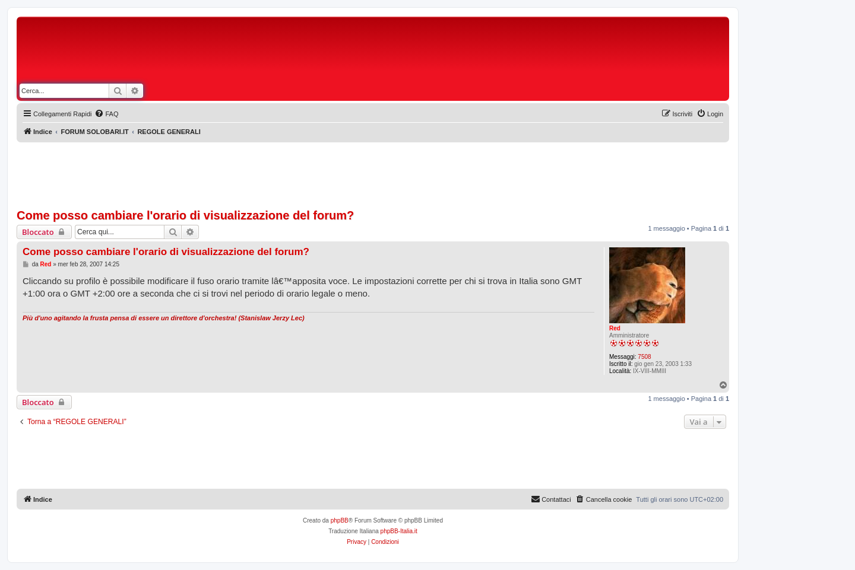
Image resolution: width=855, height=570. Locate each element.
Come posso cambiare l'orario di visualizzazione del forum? (185, 215)
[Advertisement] (427, 52)
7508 (644, 357)
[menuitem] (106, 114)
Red (614, 328)
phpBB (340, 520)
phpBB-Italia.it (399, 531)
